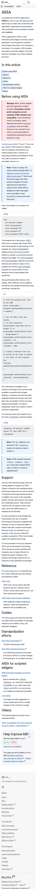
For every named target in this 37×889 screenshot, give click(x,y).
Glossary (5, 865)
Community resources (10, 829)
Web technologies (8, 850)
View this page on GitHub (12, 758)
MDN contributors (16, 755)
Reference (6, 78)
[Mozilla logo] (8, 876)
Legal (21, 885)
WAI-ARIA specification (11, 641)
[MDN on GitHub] (3, 787)
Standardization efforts (11, 85)
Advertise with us (8, 808)
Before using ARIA (10, 71)
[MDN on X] (10, 787)
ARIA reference (11, 571)
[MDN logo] (6, 777)
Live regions (6, 696)
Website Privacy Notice (10, 882)
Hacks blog (6, 869)
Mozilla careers (7, 805)
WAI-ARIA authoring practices (13, 649)
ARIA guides (10, 618)
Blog (3, 801)
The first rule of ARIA (10, 144)
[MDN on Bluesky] (6, 787)
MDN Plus (5, 812)
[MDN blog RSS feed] (17, 787)
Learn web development (11, 854)
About (4, 797)
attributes (26, 21)
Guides (5, 81)
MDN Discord (7, 837)
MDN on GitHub (8, 840)
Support (6, 75)
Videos (5, 91)
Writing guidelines (8, 833)
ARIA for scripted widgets (12, 88)
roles (17, 21)
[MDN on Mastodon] (14, 787)
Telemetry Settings (9, 885)
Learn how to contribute (12, 746)
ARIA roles (6, 581)
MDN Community (8, 826)
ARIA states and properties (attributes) (16, 598)
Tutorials (5, 862)
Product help (7, 816)
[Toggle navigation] (33, 2)
